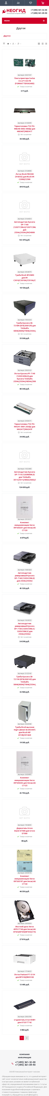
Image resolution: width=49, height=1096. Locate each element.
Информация (24, 1057)
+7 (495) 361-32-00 (39, 10)
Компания (24, 1054)
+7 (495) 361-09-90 (39, 13)
